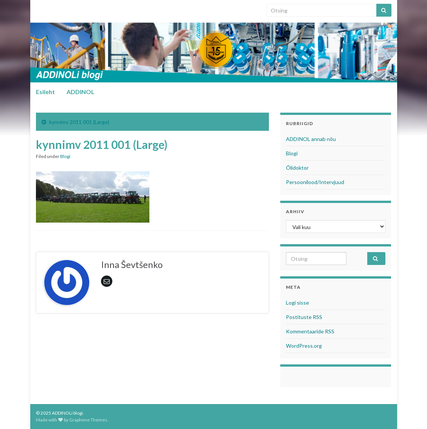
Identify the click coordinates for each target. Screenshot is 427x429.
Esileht (45, 91)
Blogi (65, 156)
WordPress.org (304, 345)
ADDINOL (81, 91)
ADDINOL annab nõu (311, 139)
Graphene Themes (88, 420)
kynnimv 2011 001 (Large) (79, 122)
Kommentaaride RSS (310, 331)
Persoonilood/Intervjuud (315, 182)
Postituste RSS (304, 317)
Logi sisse (297, 302)
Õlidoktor (297, 167)
